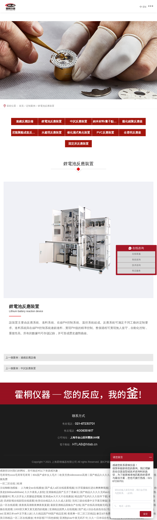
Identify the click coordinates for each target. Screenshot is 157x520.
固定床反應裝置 (78, 143)
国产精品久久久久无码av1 (94, 492)
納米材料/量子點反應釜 (106, 121)
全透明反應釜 (132, 132)
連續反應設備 (24, 121)
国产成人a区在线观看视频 (59, 487)
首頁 (21, 106)
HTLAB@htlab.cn (84, 444)
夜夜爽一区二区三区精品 (81, 513)
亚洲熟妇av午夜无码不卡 (73, 517)
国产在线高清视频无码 (94, 505)
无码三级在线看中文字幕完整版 (89, 500)
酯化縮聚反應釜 (132, 121)
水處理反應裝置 (51, 132)
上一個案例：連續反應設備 (21, 357)
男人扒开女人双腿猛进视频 (26, 496)
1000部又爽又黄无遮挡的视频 (31, 509)
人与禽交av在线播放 (32, 487)
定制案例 (30, 106)
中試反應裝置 (78, 121)
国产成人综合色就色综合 (92, 509)
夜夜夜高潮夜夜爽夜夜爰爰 (34, 505)
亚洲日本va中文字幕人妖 (18, 513)
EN (144, 6)
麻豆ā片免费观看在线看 (109, 513)
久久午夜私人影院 (35, 492)
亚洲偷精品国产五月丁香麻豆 (62, 492)
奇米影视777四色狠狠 (46, 517)
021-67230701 (85, 423)
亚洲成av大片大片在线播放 (58, 496)
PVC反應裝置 (105, 132)
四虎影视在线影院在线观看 (19, 500)
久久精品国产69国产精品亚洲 (49, 513)
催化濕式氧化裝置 (78, 132)
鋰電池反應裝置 (51, 121)
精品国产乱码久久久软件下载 (91, 496)
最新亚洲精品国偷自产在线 (65, 505)
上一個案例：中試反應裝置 (21, 368)
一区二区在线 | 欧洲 (11, 483)
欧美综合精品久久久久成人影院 (53, 500)
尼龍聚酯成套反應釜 (25, 132)
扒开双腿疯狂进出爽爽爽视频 (91, 487)
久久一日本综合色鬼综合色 (104, 517)
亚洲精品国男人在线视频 (63, 509)
